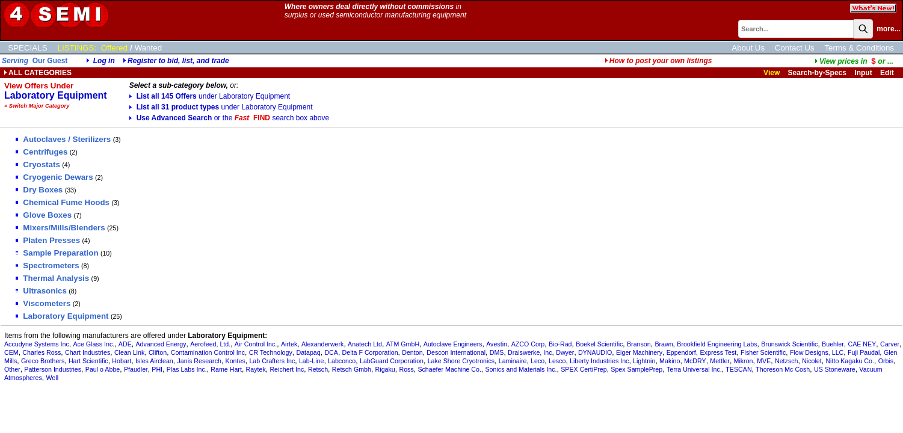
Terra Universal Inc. (694, 369)
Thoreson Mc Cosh (783, 369)
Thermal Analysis (52, 278)
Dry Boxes (39, 189)
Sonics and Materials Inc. (521, 369)
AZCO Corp (528, 344)
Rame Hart (226, 369)
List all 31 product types (221, 107)
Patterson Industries (52, 369)
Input (863, 73)
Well (52, 377)
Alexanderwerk (322, 344)
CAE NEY (862, 344)
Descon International (456, 352)
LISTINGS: (77, 47)
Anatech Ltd (365, 344)
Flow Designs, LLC (816, 352)
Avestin (496, 344)
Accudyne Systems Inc (36, 344)
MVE (764, 360)
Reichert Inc (287, 369)
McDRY (695, 360)
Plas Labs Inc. (187, 369)
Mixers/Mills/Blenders (60, 227)
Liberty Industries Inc (599, 360)
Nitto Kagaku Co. (849, 360)
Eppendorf (681, 352)
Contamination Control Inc (208, 352)
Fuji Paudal (864, 352)
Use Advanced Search (229, 118)
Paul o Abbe (102, 369)
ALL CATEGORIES (38, 73)
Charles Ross (41, 352)
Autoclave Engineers (453, 344)
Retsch (318, 369)
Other (12, 369)
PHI (157, 369)
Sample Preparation (57, 252)
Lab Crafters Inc (272, 360)
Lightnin (644, 360)
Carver (889, 344)
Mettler (720, 360)
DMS (497, 352)
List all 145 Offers (210, 96)
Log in (104, 61)
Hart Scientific (88, 360)
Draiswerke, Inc (530, 352)
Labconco (342, 360)
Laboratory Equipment (62, 316)
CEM (11, 352)
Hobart (121, 360)
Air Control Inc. (256, 344)
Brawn (664, 344)
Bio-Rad (560, 344)
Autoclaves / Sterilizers (63, 139)
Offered (114, 47)
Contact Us (795, 47)
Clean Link (129, 352)
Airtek (289, 344)
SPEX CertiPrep (583, 369)
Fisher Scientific (763, 352)
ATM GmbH (402, 344)
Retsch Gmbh (351, 369)
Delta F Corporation (370, 352)
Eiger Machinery (639, 352)
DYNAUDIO (595, 352)
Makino (669, 360)
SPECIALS (27, 47)
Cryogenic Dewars (54, 177)
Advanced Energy (160, 344)
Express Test (718, 352)
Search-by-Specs (817, 73)
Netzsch (786, 360)
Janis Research (199, 360)
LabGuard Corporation (392, 360)
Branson (639, 344)
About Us (748, 47)
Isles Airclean (154, 360)
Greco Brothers (42, 360)
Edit (888, 73)
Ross (406, 369)
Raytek (256, 369)
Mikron (743, 360)
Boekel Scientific (599, 344)
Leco (537, 360)
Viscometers (43, 303)
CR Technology (270, 352)
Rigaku (385, 369)
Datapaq (308, 352)
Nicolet (812, 360)
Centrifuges (41, 151)
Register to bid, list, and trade (178, 61)
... (854, 61)
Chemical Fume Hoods (62, 202)
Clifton (158, 352)
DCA (331, 352)
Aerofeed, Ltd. (210, 344)
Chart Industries (87, 352)
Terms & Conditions (859, 47)
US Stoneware (834, 369)
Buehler (833, 344)
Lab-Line (311, 360)
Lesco (557, 360)
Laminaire (513, 360)
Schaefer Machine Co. (449, 369)
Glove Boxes (44, 215)
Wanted (148, 47)
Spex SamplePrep (636, 369)
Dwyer (565, 352)
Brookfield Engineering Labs (717, 344)
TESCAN (738, 369)
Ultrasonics (41, 290)
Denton (412, 352)
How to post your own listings (658, 61)
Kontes (235, 360)
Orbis (885, 360)
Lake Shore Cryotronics (461, 360)
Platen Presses (48, 240)
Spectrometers (47, 265)
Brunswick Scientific (789, 344)
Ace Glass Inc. (93, 344)
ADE (125, 344)
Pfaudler (136, 369)
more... (888, 29)
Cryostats (38, 164)
